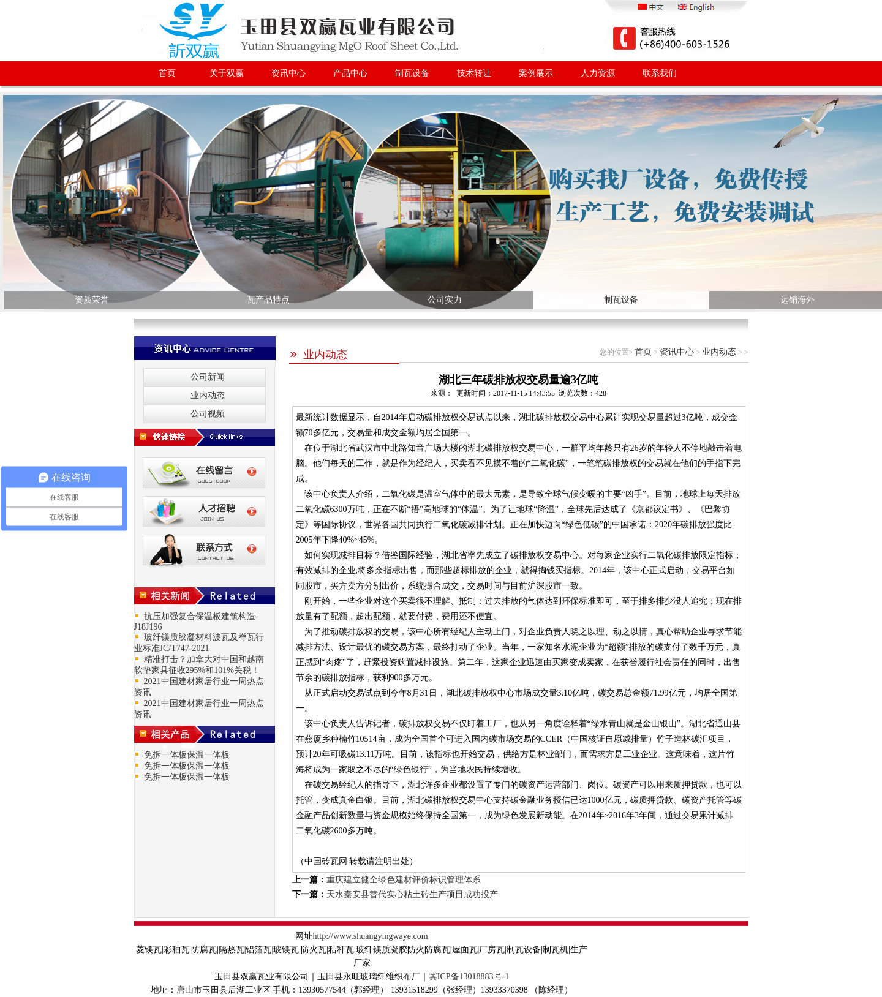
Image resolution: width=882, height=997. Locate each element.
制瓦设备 (412, 73)
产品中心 (350, 73)
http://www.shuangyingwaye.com (370, 936)
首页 (167, 73)
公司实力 (445, 299)
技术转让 (474, 73)
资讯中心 (288, 73)
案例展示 (536, 73)
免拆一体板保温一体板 (187, 754)
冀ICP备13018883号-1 (469, 976)
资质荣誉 (92, 299)
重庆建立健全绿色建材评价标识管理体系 (403, 879)
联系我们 (660, 73)
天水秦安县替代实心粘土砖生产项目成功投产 (412, 894)
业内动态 (318, 354)
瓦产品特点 (268, 299)
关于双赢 (226, 73)
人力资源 (598, 73)
